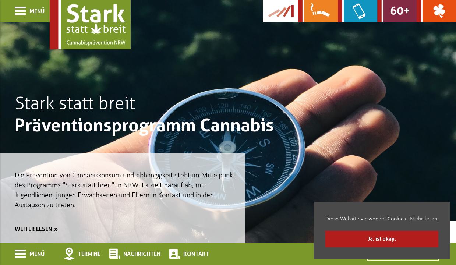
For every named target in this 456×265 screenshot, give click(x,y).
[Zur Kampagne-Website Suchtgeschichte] (280, 11)
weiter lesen (33, 229)
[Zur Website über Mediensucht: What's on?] (357, 11)
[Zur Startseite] (90, 24)
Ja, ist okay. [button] (382, 239)
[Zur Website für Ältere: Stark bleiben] (397, 11)
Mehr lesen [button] (423, 219)
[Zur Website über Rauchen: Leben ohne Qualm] (317, 11)
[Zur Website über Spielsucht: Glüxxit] (436, 11)
